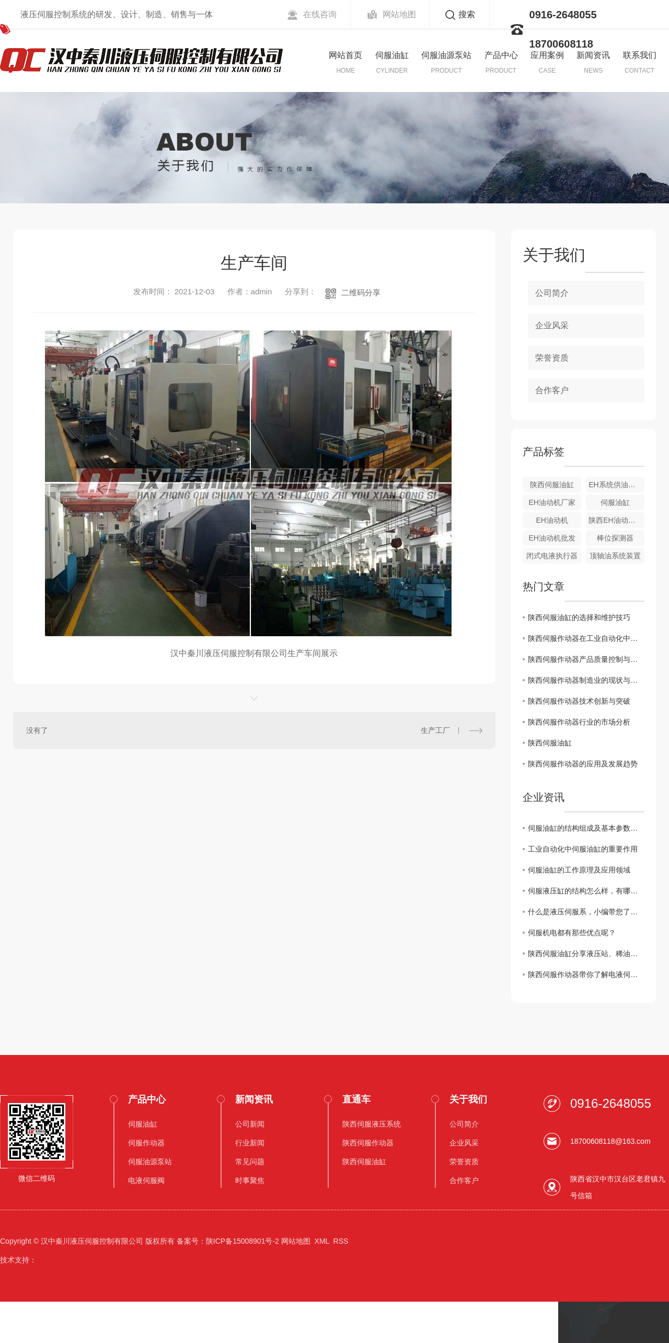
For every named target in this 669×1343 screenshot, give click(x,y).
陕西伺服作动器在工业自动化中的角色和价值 (586, 638)
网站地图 (399, 14)
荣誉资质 (552, 357)
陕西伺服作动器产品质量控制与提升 (586, 659)
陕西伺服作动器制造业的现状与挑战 (586, 680)
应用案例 (547, 55)
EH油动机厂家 (551, 502)
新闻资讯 (593, 55)
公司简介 (552, 293)
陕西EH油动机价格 (616, 520)
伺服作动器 (146, 1143)
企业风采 (552, 325)
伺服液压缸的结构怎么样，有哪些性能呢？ (586, 891)
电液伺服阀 (146, 1180)
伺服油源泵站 (446, 55)
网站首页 (345, 55)
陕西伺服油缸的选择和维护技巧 (579, 617)
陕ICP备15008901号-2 (242, 1241)
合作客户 (552, 390)
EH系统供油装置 (615, 484)
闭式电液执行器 (552, 556)
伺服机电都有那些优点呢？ (572, 932)
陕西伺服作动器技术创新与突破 (579, 701)
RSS (341, 1241)
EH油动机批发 (551, 538)
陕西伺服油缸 (552, 484)
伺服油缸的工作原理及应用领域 (579, 870)
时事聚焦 (249, 1180)
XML (322, 1241)
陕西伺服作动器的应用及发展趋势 (583, 764)
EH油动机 (552, 520)
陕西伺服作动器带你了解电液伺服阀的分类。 (586, 974)
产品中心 (501, 55)
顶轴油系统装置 (615, 556)
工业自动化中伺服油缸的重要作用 (583, 849)
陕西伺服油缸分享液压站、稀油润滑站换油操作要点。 (586, 953)
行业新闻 (249, 1143)
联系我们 (639, 55)
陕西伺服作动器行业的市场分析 (579, 722)
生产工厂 (435, 730)
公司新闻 (249, 1124)
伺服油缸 (392, 55)
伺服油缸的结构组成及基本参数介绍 (586, 828)
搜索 (466, 14)
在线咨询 (320, 14)
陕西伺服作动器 (368, 1143)
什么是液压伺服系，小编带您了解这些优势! (586, 912)
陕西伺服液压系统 (371, 1124)
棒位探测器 (615, 538)
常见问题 (249, 1161)
